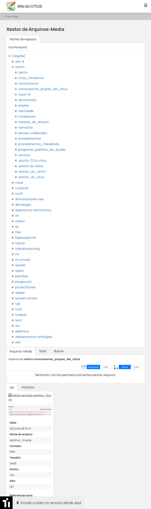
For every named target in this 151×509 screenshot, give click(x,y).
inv (17, 254)
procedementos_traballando (38, 144)
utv (17, 326)
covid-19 (24, 94)
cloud (19, 182)
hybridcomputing (27, 248)
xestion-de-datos (30, 166)
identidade (26, 111)
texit (18, 320)
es (16, 226)
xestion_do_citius (31, 177)
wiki (17, 342)
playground (23, 281)
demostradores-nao (29, 199)
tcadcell (20, 315)
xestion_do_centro (32, 171)
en (17, 215)
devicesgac (23, 204)
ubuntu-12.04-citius (32, 160)
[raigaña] (18, 56)
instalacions (26, 116)
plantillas (21, 276)
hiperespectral (25, 237)
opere (19, 270)
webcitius (22, 331)
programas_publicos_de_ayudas (42, 149)
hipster (20, 243)
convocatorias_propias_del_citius (42, 89)
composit (22, 188)
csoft (19, 193)
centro (20, 67)
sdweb (20, 292)
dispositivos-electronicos (33, 210)
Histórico (27, 387)
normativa (25, 127)
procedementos (29, 138)
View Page (12, 16)
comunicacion (28, 83)
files (18, 232)
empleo (23, 105)
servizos (24, 155)
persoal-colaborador (32, 133)
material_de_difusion (33, 122)
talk (17, 304)
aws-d (19, 61)
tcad (18, 309)
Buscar (59, 351)
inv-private (22, 259)
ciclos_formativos (31, 78)
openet (20, 265)
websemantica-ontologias (33, 337)
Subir (43, 351)
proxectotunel (25, 287)
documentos (27, 100)
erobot (20, 221)
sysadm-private (26, 298)
